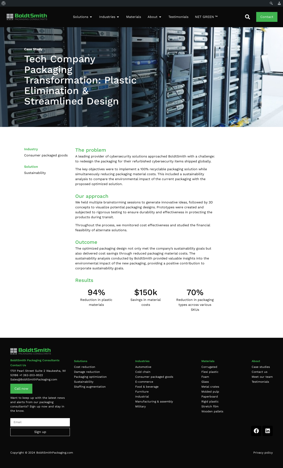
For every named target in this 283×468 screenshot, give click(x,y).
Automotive (143, 366)
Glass (205, 381)
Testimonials (260, 381)
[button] (247, 16)
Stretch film (209, 406)
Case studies (261, 366)
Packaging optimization (90, 376)
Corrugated (209, 366)
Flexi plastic (209, 371)
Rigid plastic (210, 401)
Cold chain (142, 371)
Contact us (259, 371)
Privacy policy (263, 452)
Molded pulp (210, 391)
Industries (142, 361)
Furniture (142, 391)
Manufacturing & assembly (154, 401)
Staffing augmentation (90, 386)
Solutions (80, 361)
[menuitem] (3, 3)
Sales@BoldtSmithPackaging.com (33, 379)
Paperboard (209, 396)
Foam (205, 376)
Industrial (142, 396)
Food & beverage (147, 386)
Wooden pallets (212, 411)
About (256, 361)
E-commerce (144, 381)
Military (140, 406)
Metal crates (210, 386)
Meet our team (262, 376)
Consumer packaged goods (154, 376)
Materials (207, 361)
